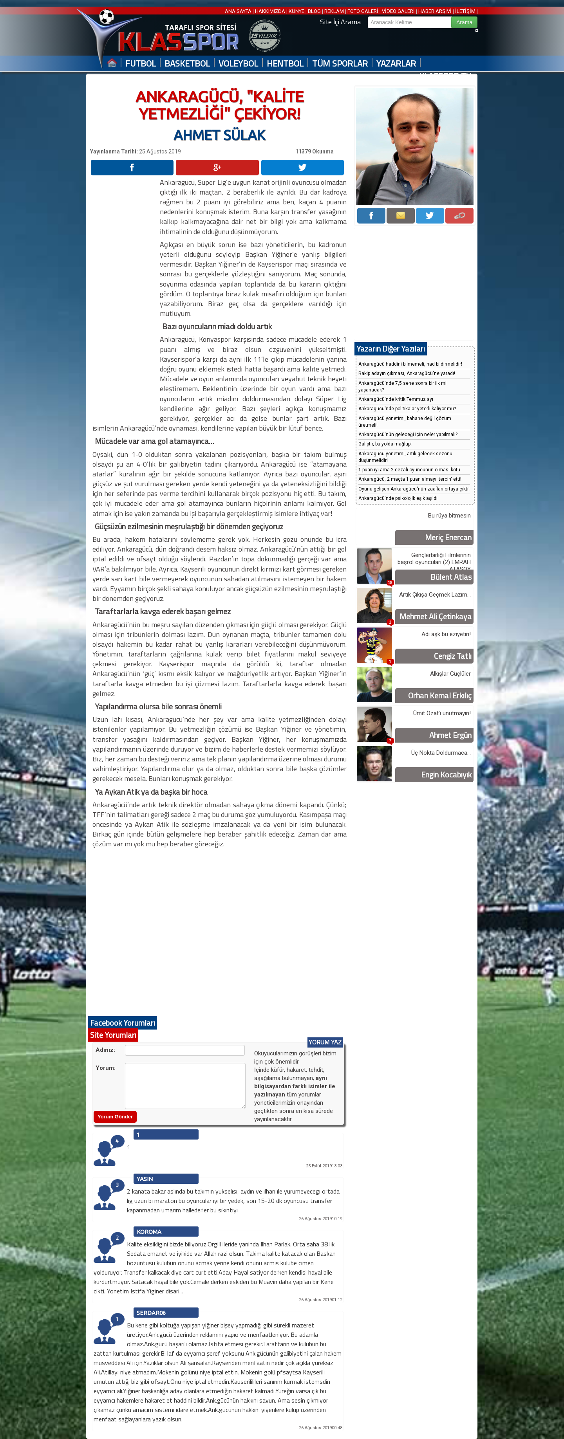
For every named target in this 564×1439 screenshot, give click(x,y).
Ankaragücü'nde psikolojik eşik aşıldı (397, 498)
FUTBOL (140, 64)
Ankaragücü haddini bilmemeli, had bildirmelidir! (410, 364)
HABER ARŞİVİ (435, 11)
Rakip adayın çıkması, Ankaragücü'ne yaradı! (406, 373)
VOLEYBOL (238, 64)
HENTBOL (285, 64)
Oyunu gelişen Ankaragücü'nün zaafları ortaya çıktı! (414, 489)
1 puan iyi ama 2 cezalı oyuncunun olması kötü (409, 469)
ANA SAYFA (239, 11)
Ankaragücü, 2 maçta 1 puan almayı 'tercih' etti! (409, 479)
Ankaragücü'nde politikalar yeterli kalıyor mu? (407, 408)
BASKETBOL (187, 64)
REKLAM (334, 11)
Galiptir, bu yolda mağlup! (385, 444)
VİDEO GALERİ (398, 11)
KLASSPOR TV (445, 76)
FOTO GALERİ (362, 11)
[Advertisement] (124, 294)
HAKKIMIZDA (270, 11)
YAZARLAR (396, 64)
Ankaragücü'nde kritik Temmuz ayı (395, 399)
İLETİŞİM (465, 11)
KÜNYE (296, 11)
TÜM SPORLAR (340, 64)
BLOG (314, 11)
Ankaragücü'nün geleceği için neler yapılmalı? (407, 434)
